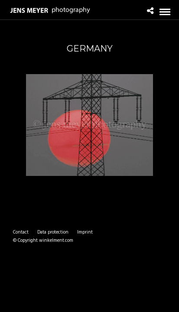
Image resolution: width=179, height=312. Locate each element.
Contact (21, 232)
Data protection (52, 232)
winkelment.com (56, 240)
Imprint (85, 232)
